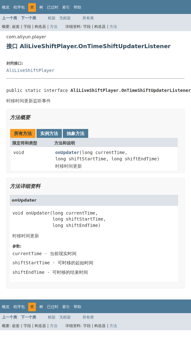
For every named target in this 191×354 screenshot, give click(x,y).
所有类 (88, 18)
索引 (66, 7)
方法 (53, 26)
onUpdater (67, 152)
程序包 (19, 7)
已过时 (52, 7)
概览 (6, 7)
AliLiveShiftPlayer (30, 70)
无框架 (65, 18)
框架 (52, 18)
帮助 (77, 7)
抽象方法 (75, 133)
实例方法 (49, 133)
